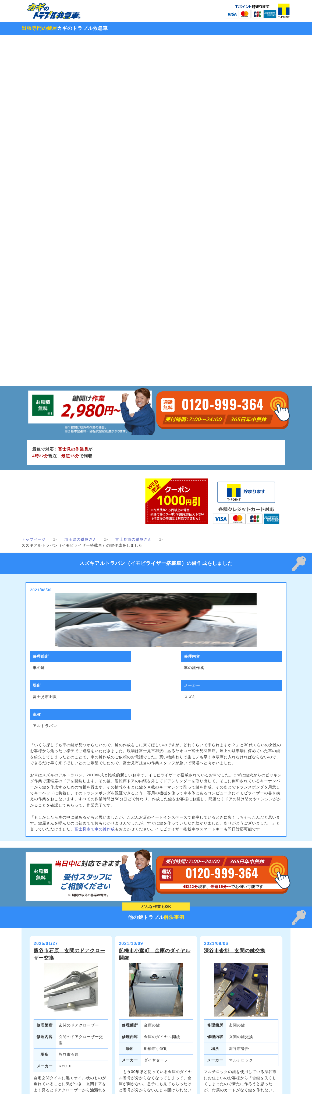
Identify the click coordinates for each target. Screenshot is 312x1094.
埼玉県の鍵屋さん (81, 284)
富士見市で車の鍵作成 (95, 574)
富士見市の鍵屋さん (133, 284)
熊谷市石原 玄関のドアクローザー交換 (69, 699)
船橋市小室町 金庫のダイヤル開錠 (154, 699)
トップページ (34, 284)
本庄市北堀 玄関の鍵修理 (64, 899)
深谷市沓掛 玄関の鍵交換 (234, 695)
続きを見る (71, 869)
